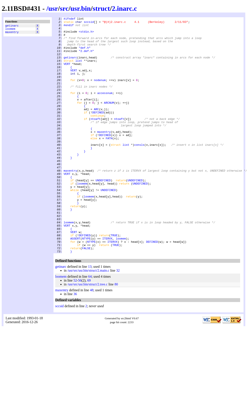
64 (90, 324)
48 (91, 337)
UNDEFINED (103, 213)
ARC (96, 128)
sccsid (89, 23)
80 (116, 331)
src (64, 8)
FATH (109, 163)
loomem (10, 30)
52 (75, 327)
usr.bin (81, 8)
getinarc (12, 26)
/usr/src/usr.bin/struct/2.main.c (88, 317)
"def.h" (85, 54)
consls (139, 170)
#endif (69, 27)
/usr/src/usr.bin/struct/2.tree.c (87, 331)
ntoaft (96, 139)
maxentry (12, 34)
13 (89, 314)
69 (89, 327)
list (78, 70)
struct (101, 8)
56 (80, 327)
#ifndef (70, 19)
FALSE (86, 295)
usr (53, 8)
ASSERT (75, 283)
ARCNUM (109, 120)
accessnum (104, 108)
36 (75, 341)
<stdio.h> (86, 35)
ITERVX (107, 283)
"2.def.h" (86, 58)
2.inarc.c (124, 8)
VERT (67, 73)
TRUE (114, 279)
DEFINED (98, 132)
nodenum (100, 93)
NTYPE (86, 283)
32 (118, 317)
